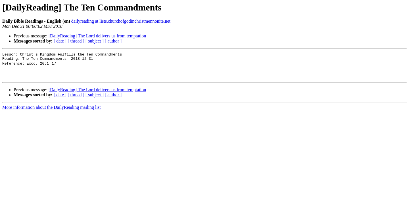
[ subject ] (94, 41)
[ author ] (113, 41)
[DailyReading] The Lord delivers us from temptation (97, 35)
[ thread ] (76, 41)
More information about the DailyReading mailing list (51, 111)
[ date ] (60, 41)
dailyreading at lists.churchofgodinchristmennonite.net (120, 21)
